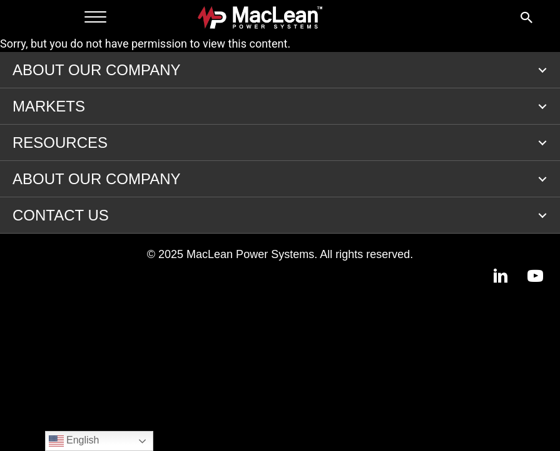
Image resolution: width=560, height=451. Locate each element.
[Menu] (95, 17)
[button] (542, 70)
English (74, 440)
